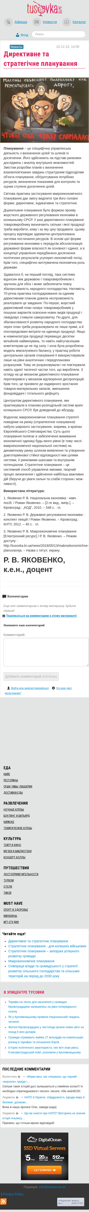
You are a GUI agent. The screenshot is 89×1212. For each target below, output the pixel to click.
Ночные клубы (14, 809)
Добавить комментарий (31, 676)
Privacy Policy (13, 1194)
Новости (50, 22)
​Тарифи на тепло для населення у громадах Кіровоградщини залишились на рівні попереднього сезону (42, 1006)
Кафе (7, 774)
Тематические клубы (18, 828)
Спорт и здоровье (16, 909)
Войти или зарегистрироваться (30, 688)
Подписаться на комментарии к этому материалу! (41, 615)
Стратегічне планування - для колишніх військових (47, 946)
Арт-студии (11, 922)
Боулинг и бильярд (17, 815)
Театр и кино (12, 845)
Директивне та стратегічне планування (38, 941)
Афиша (20, 22)
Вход (24, 35)
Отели (8, 886)
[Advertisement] (44, 730)
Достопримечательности (21, 874)
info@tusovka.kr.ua (52, 1187)
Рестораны (11, 780)
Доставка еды (13, 792)
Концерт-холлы (14, 857)
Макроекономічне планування (31, 961)
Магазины (10, 916)
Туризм (9, 880)
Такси (7, 892)
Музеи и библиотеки (18, 851)
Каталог (79, 22)
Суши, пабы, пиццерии (18, 786)
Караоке (9, 822)
